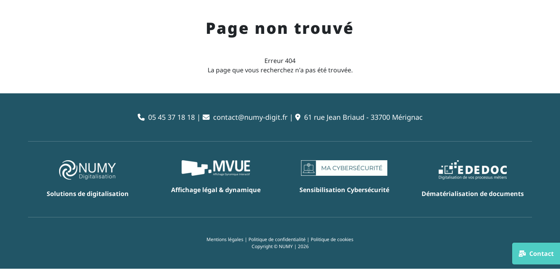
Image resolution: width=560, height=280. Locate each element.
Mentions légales (224, 239)
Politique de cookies (332, 239)
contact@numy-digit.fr (250, 117)
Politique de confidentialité (277, 239)
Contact (536, 253)
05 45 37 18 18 (171, 117)
